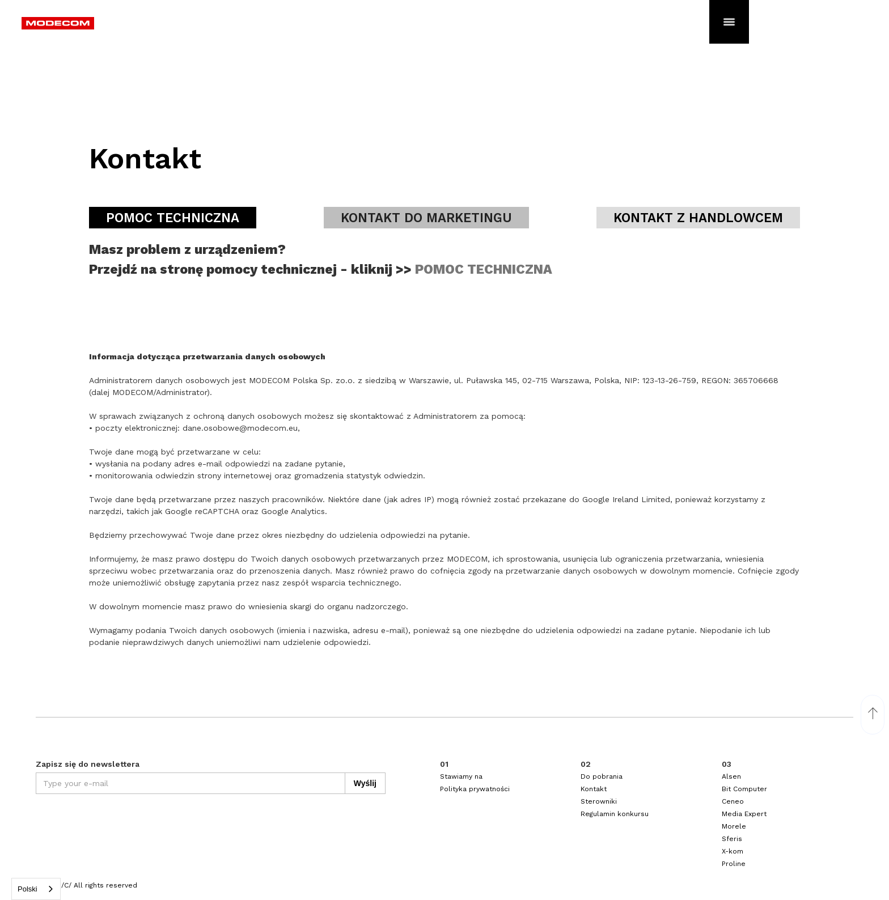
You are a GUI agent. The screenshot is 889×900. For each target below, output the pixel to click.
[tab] (172, 217)
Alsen (731, 776)
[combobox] (36, 889)
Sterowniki (599, 801)
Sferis (732, 839)
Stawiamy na (461, 776)
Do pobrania (602, 776)
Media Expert (744, 814)
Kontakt (594, 789)
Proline (734, 864)
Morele (734, 826)
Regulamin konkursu (615, 814)
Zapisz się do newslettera (87, 764)
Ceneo (733, 801)
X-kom (732, 851)
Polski (27, 889)
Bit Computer (744, 789)
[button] (729, 20)
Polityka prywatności (475, 789)
